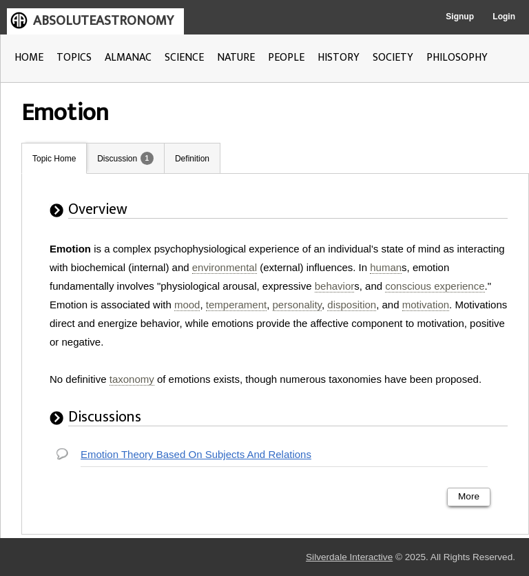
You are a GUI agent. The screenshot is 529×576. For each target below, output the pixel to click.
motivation (425, 304)
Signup (460, 16)
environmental (224, 267)
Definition (192, 158)
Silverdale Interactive (349, 557)
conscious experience (434, 286)
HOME (28, 57)
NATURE (236, 57)
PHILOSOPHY (457, 57)
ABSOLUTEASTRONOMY (103, 20)
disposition (351, 304)
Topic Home (54, 158)
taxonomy (132, 379)
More (468, 496)
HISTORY (339, 57)
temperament (236, 304)
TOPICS (74, 57)
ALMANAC (128, 57)
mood (187, 304)
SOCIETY (393, 57)
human (386, 267)
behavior (335, 286)
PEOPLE (286, 57)
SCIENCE (184, 57)
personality (297, 304)
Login (503, 16)
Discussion (117, 158)
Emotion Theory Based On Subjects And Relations (196, 454)
